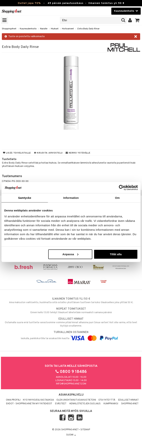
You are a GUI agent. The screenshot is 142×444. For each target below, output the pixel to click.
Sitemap (85, 429)
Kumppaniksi (111, 403)
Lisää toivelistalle (17, 152)
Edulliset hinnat (128, 400)
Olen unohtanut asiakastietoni (76, 400)
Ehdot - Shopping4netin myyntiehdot (29, 403)
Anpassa (70, 254)
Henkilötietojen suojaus (85, 403)
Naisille (43, 28)
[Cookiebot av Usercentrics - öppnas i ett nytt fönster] (121, 187)
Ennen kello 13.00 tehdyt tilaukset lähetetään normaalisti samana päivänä (71, 310)
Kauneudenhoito (28, 28)
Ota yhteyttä (106, 400)
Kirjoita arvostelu (48, 152)
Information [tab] (71, 197)
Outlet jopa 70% (29, 3)
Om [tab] (117, 197)
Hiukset (54, 28)
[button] (137, 20)
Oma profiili (13, 400)
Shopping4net (9, 28)
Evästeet (60, 403)
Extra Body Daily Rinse (88, 28)
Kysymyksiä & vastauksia (38, 400)
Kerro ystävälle (78, 152)
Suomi (71, 434)
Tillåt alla (116, 254)
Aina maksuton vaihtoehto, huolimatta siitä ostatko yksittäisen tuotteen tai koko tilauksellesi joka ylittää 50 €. (71, 300)
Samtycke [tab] (24, 197)
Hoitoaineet (68, 28)
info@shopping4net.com (71, 383)
